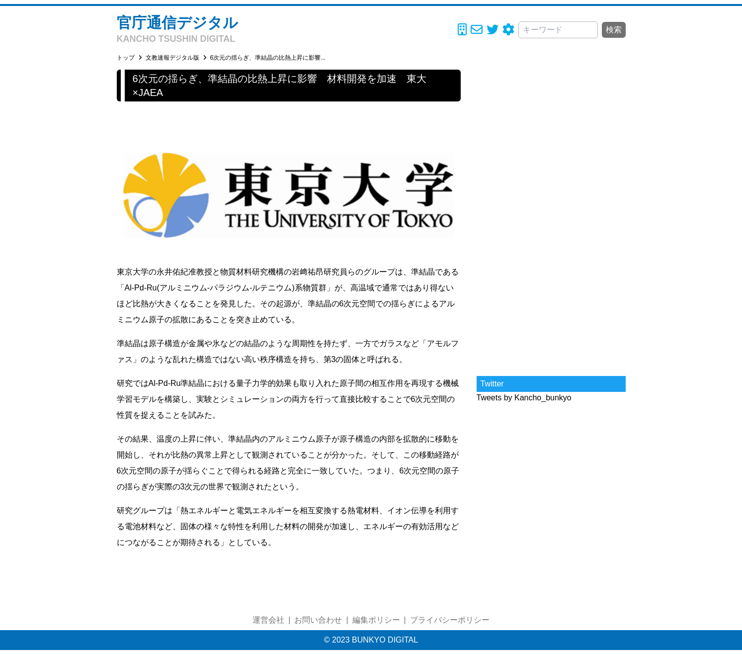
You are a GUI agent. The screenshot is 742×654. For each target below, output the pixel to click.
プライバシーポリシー (450, 620)
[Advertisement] (551, 219)
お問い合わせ (318, 620)
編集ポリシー (376, 620)
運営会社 (268, 620)
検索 (614, 29)
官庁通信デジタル (177, 22)
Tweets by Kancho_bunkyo (524, 397)
